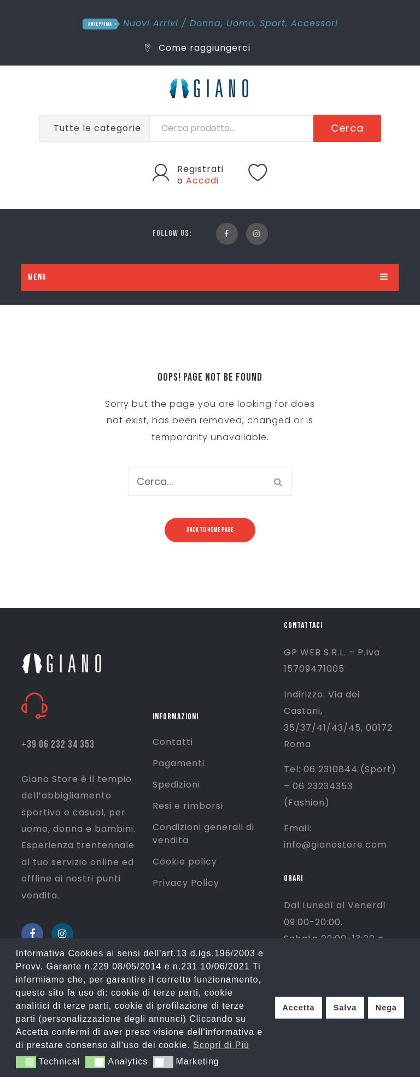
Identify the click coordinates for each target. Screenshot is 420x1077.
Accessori (314, 23)
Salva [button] (345, 1007)
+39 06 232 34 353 (58, 744)
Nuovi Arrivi (150, 23)
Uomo (240, 23)
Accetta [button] (298, 1007)
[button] (26, 1062)
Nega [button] (385, 1007)
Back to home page (210, 530)
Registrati (200, 169)
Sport (272, 23)
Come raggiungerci (197, 47)
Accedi (202, 180)
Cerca (347, 128)
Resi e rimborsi (188, 806)
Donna (205, 23)
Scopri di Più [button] (221, 1045)
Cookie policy (185, 861)
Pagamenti (179, 763)
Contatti (173, 742)
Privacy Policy (186, 883)
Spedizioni (176, 784)
